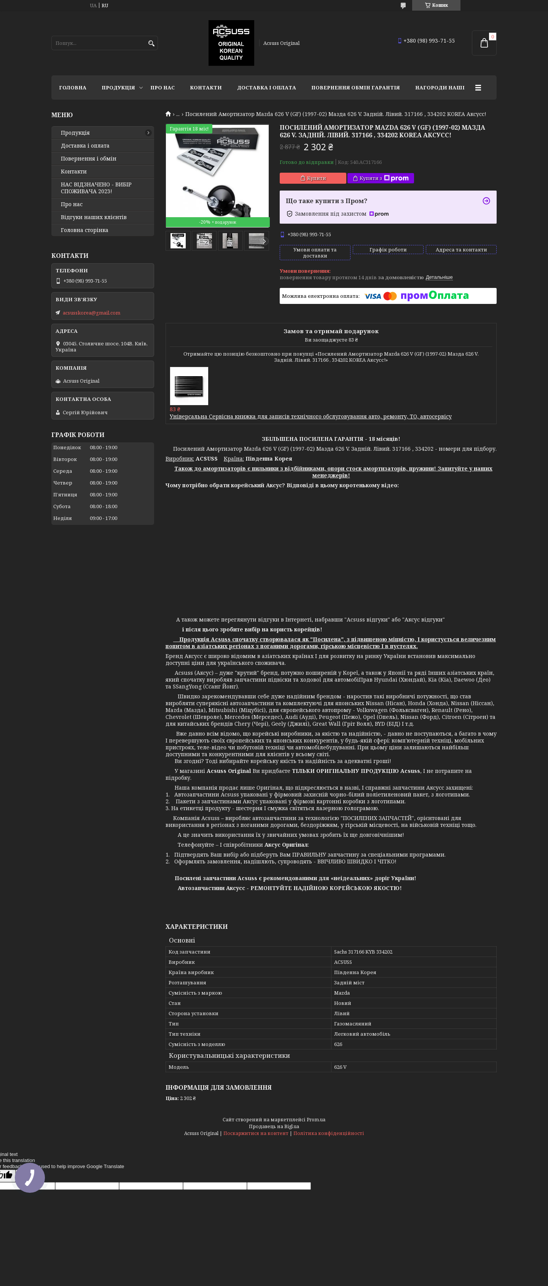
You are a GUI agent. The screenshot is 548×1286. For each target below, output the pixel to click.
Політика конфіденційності (328, 1133)
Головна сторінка (84, 230)
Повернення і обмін (88, 158)
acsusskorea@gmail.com (91, 313)
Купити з (384, 178)
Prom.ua (316, 1119)
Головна (72, 87)
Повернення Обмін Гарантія (355, 87)
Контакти (206, 87)
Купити (316, 178)
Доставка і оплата (266, 87)
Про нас (162, 87)
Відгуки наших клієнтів (94, 217)
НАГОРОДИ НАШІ (440, 87)
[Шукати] (151, 43)
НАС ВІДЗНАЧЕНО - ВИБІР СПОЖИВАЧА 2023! (96, 188)
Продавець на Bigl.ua (274, 1126)
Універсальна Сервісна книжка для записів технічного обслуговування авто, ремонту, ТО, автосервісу (311, 416)
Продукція (118, 87)
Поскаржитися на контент (255, 1133)
